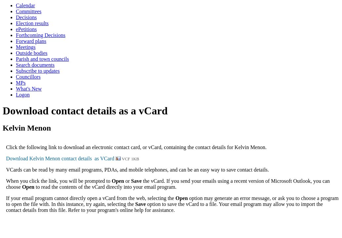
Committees (28, 11)
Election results (32, 23)
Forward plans (31, 41)
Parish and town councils (42, 59)
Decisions (26, 17)
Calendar (25, 5)
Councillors (28, 77)
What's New (29, 89)
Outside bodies (32, 53)
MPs (20, 83)
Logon (23, 95)
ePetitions (26, 29)
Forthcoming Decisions (40, 35)
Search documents (35, 65)
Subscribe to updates (38, 71)
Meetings (26, 47)
